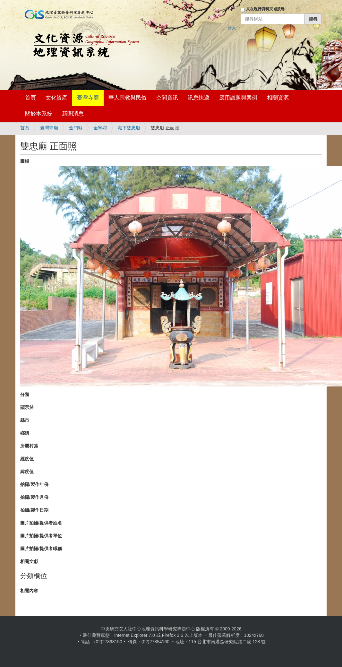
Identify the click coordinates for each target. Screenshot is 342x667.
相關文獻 (29, 561)
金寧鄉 (100, 127)
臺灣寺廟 (88, 98)
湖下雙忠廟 (129, 127)
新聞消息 (73, 114)
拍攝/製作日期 (34, 510)
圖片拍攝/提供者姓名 (41, 522)
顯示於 (27, 407)
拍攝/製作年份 (34, 484)
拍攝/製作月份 (34, 497)
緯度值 (27, 471)
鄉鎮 (24, 433)
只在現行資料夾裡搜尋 (265, 9)
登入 (231, 27)
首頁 (30, 98)
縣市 (24, 420)
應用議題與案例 (238, 98)
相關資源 (278, 98)
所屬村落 (29, 445)
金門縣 (75, 127)
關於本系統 (38, 114)
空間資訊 (167, 98)
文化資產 (56, 98)
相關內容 (29, 590)
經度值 (27, 458)
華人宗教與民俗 (127, 98)
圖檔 (24, 161)
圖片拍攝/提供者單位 (41, 535)
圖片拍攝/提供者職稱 (41, 548)
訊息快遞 (198, 98)
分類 (24, 394)
